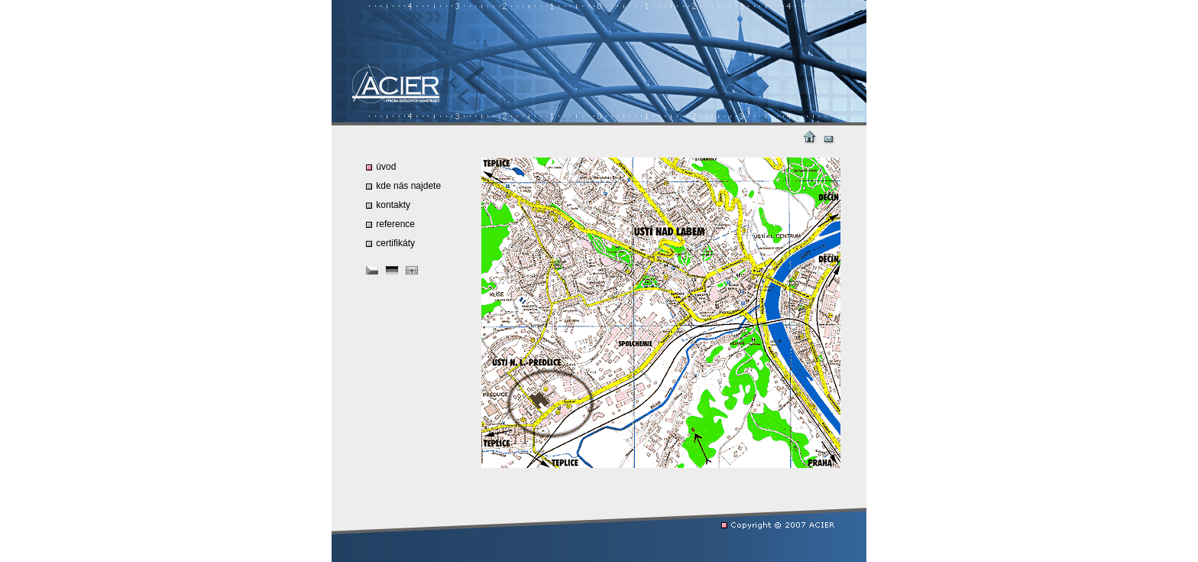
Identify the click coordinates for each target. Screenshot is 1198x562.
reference (390, 224)
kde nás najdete (403, 185)
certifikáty (390, 243)
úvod (381, 166)
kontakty (388, 205)
